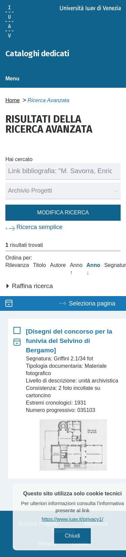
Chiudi (81, 536)
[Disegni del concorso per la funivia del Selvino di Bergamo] (69, 341)
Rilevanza (17, 265)
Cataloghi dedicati (37, 53)
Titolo (39, 265)
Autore (58, 265)
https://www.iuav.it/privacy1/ (82, 519)
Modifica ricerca (63, 212)
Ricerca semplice (39, 227)
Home (12, 100)
